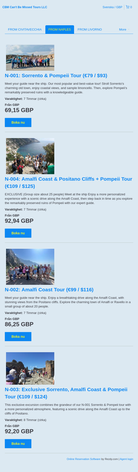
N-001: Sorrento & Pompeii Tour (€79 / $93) (56, 75)
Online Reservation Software (84, 459)
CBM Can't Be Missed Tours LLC (24, 7)
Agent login (126, 459)
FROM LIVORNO (90, 29)
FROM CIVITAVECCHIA (25, 29)
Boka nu (18, 122)
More (124, 29)
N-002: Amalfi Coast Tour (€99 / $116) (49, 289)
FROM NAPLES (59, 29)
